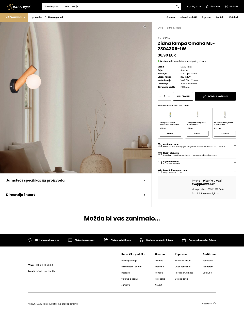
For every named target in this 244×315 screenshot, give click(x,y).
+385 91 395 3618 (40, 265)
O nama (171, 17)
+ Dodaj (170, 134)
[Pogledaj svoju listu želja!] (213, 6)
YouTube (207, 273)
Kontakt (220, 17)
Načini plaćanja (129, 261)
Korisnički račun (183, 261)
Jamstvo (125, 285)
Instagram (208, 267)
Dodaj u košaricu (215, 96)
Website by (209, 304)
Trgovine (206, 17)
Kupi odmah (183, 96)
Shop (160, 28)
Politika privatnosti (184, 273)
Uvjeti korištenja (182, 267)
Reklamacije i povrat (131, 267)
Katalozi (233, 17)
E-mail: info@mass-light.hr (205, 193)
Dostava (125, 273)
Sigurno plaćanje (129, 279)
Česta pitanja (181, 279)
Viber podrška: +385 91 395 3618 (208, 189)
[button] (194, 6)
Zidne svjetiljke (174, 28)
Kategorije (160, 279)
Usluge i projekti (188, 17)
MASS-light (186, 67)
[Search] (108, 6)
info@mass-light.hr (41, 271)
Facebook (208, 261)
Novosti (158, 285)
